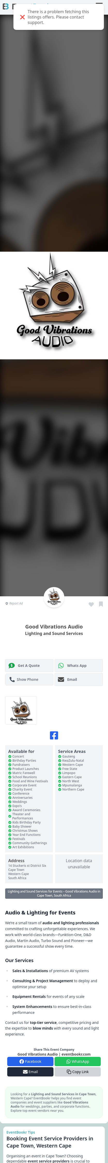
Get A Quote (24, 666)
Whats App (72, 666)
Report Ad (14, 603)
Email (67, 679)
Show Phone (24, 679)
